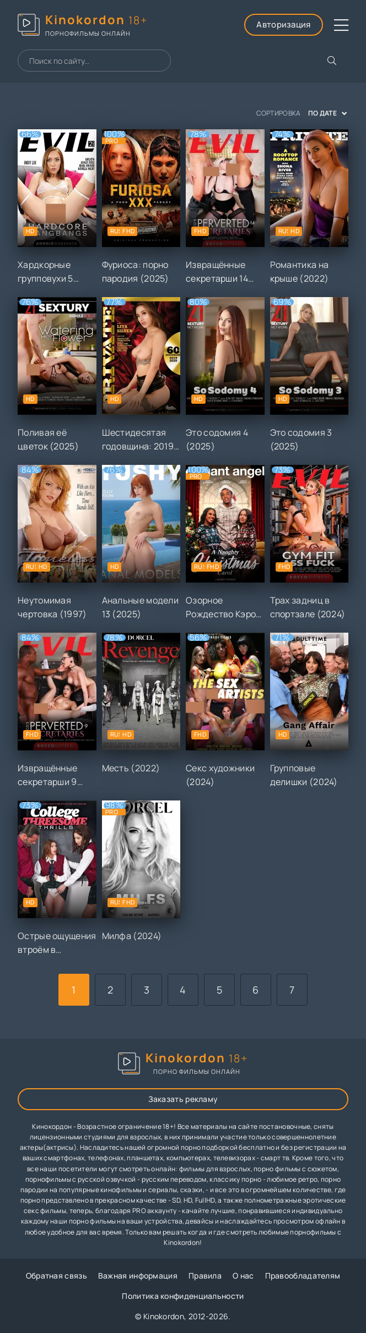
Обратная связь (56, 1275)
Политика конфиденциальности (183, 1296)
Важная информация (137, 1275)
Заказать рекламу (183, 1099)
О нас (243, 1275)
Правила (205, 1275)
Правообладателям (303, 1275)
